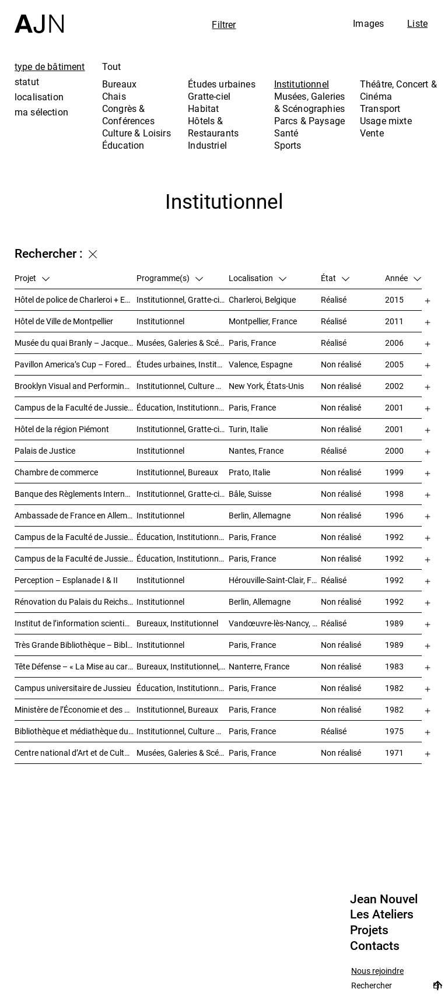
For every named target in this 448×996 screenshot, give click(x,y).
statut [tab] (27, 81)
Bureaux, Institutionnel (177, 623)
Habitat (203, 108)
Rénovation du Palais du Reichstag (75, 601)
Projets (369, 930)
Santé (286, 133)
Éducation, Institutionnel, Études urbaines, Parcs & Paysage (182, 687)
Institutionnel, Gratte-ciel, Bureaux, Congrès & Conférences (182, 428)
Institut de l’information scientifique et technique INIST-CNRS (75, 623)
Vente (372, 133)
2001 (394, 407)
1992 (394, 536)
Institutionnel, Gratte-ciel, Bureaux (182, 299)
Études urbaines (221, 84)
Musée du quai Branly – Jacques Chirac (75, 342)
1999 (394, 472)
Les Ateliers (382, 914)
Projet (32, 277)
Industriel (207, 145)
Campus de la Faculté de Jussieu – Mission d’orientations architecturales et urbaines (75, 407)
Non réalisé (341, 364)
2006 (394, 342)
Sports (288, 145)
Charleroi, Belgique (262, 299)
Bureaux (119, 84)
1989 (394, 623)
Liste (417, 23)
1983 (394, 666)
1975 (394, 731)
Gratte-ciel (209, 96)
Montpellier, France (263, 321)
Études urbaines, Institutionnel (182, 364)
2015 (394, 299)
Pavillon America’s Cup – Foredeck (75, 364)
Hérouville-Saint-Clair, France (275, 579)
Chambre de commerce (56, 472)
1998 (394, 493)
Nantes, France (256, 450)
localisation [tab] (39, 96)
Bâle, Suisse (250, 493)
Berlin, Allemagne (259, 515)
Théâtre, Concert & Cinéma (398, 90)
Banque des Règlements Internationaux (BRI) (75, 493)
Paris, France (252, 342)
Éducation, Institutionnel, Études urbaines (182, 407)
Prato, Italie (249, 472)
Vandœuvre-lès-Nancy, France (275, 623)
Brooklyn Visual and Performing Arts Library (75, 385)
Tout (111, 66)
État (335, 277)
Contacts (375, 945)
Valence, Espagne (260, 364)
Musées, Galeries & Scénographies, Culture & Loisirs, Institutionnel (182, 752)
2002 (394, 385)
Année (403, 277)
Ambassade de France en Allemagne (75, 515)
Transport (380, 108)
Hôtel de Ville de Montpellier (64, 321)
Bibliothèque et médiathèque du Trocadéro (75, 731)
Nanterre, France (259, 666)
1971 (394, 752)
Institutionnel (301, 84)
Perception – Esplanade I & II (66, 579)
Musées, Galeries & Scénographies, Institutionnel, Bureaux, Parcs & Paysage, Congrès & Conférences (182, 342)
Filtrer (224, 24)
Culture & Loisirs (136, 133)
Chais (114, 96)
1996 (394, 515)
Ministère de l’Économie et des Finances (75, 709)
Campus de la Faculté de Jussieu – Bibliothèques (75, 536)
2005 (394, 364)
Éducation (123, 145)
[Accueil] (39, 16)
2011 (394, 321)
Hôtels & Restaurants (213, 126)
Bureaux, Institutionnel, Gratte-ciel (182, 666)
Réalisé (333, 299)
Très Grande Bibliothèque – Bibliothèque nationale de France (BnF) (75, 644)
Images (368, 23)
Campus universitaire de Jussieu (73, 687)
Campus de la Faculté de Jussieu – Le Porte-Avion (75, 558)
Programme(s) (169, 277)
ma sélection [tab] (41, 112)
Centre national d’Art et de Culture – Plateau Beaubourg (75, 752)
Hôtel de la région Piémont (62, 428)
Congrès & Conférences (128, 114)
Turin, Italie (248, 428)
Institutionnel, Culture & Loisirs (182, 385)
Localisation (257, 277)
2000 (394, 450)
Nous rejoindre (377, 971)
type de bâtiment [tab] (50, 66)
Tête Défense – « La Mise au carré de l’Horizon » (75, 666)
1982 (394, 687)
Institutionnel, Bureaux (177, 472)
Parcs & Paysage (309, 120)
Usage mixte (386, 120)
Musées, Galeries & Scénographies (309, 102)
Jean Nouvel (384, 899)
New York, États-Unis (266, 385)
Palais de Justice (45, 450)
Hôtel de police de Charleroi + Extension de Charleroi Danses (75, 299)
